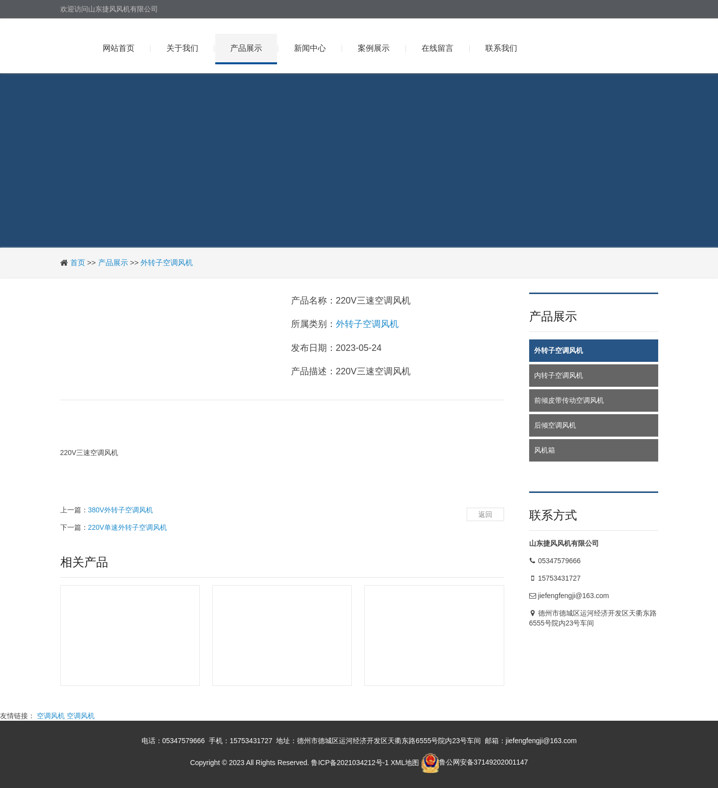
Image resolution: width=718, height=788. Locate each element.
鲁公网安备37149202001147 (474, 762)
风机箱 (544, 450)
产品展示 (246, 48)
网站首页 (119, 48)
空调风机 (51, 716)
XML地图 (405, 762)
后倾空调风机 (555, 425)
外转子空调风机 (167, 262)
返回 (485, 514)
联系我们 (501, 48)
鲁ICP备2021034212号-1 (350, 762)
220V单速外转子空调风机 (127, 527)
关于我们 (182, 48)
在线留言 (437, 48)
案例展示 (374, 48)
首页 (77, 262)
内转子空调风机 (558, 375)
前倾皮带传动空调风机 (569, 400)
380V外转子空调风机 (120, 510)
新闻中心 (310, 48)
